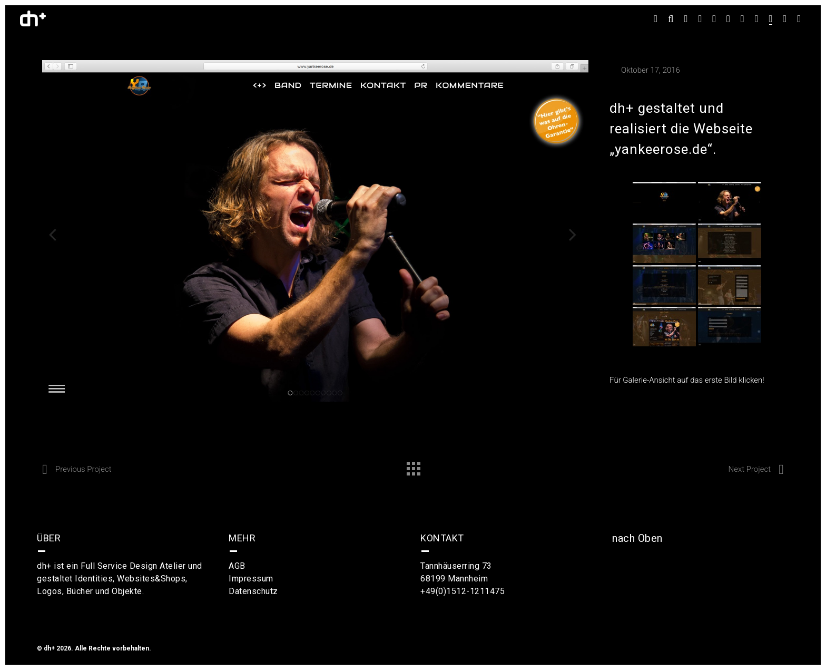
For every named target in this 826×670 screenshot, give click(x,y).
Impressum (251, 579)
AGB (237, 566)
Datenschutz (253, 591)
